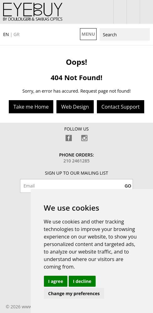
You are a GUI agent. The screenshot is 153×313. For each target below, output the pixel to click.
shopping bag (133, 12)
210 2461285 (76, 161)
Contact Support (121, 106)
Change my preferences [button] (74, 293)
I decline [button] (82, 281)
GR (16, 34)
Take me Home (31, 106)
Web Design (75, 106)
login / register (120, 12)
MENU (88, 34)
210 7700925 (146, 12)
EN (6, 34)
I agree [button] (55, 281)
